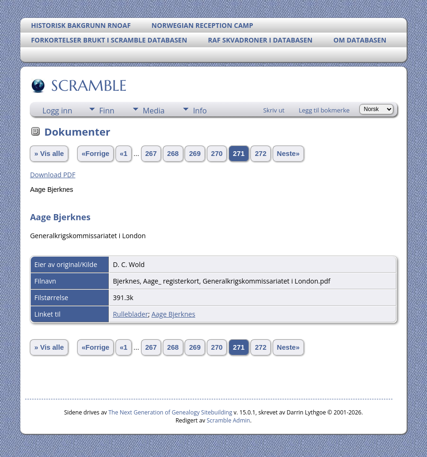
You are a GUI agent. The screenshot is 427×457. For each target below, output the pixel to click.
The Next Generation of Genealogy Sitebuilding (170, 412)
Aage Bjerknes (173, 314)
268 (172, 153)
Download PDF (52, 174)
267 (151, 153)
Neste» (288, 153)
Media (154, 110)
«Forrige (95, 153)
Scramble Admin (228, 420)
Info (200, 110)
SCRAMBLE (88, 85)
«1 (123, 153)
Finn (107, 110)
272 (260, 153)
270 (216, 153)
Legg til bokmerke (324, 110)
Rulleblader (130, 314)
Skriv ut (274, 110)
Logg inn (57, 110)
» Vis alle (48, 153)
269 (194, 153)
